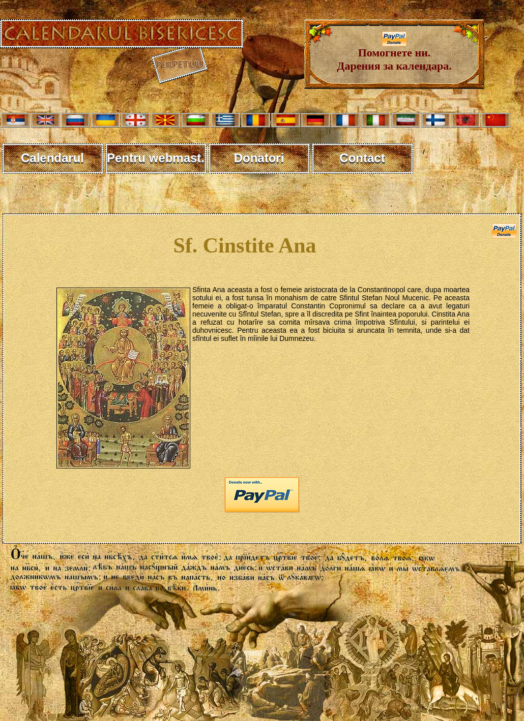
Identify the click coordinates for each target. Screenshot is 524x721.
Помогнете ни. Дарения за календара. (394, 54)
